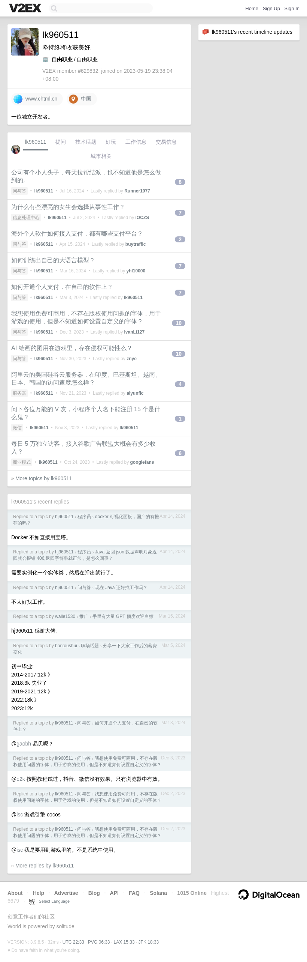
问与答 (19, 191)
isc (19, 815)
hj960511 (64, 516)
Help (38, 893)
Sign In (292, 8)
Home (251, 8)
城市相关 (101, 156)
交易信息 (166, 142)
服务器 (19, 393)
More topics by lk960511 (43, 478)
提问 (60, 142)
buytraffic (135, 244)
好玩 (111, 142)
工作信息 (135, 142)
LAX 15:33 (124, 942)
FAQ (134, 893)
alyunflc (135, 393)
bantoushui (66, 645)
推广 (83, 616)
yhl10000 (135, 271)
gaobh (23, 744)
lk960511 (35, 142)
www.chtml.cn (35, 99)
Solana (158, 893)
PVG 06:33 (99, 942)
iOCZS (142, 217)
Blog (94, 893)
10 (179, 323)
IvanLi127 (134, 332)
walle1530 (65, 616)
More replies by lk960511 (44, 866)
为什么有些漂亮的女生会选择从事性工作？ (68, 207)
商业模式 (22, 462)
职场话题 (90, 645)
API (114, 893)
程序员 (84, 516)
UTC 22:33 (73, 942)
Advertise (66, 893)
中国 (80, 99)
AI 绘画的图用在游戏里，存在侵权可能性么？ (72, 348)
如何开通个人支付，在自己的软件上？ (62, 287)
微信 (17, 427)
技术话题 (85, 142)
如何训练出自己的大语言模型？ (53, 260)
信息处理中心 (26, 217)
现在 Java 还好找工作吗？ (121, 587)
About (14, 893)
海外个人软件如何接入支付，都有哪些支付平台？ (77, 233)
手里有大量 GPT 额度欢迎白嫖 (123, 616)
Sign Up (271, 8)
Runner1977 (137, 191)
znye (132, 358)
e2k (20, 779)
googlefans (142, 462)
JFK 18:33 (149, 942)
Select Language (49, 901)
